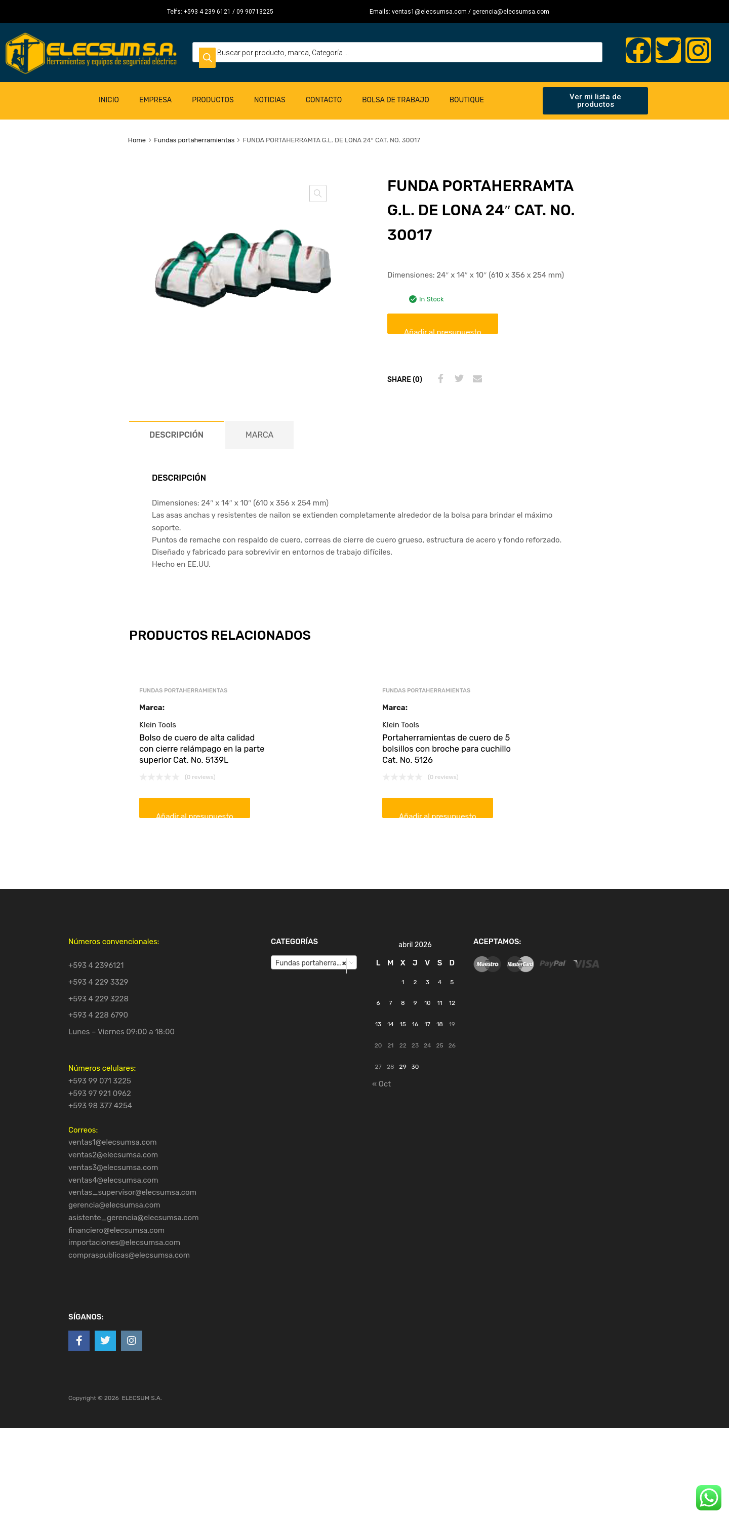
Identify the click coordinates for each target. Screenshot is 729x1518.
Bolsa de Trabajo (395, 100)
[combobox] (314, 962)
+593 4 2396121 (96, 965)
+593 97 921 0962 (99, 1093)
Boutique (467, 100)
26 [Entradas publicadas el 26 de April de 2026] (452, 1045)
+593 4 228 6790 (98, 1015)
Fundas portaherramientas (194, 140)
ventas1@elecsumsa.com (112, 1142)
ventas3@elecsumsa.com (113, 1167)
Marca (259, 435)
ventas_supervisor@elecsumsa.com (132, 1192)
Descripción (176, 435)
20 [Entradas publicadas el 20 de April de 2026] (378, 1045)
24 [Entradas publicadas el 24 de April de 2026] (427, 1045)
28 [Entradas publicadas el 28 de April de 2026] (390, 1066)
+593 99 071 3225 (99, 1080)
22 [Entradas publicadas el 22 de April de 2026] (403, 1045)
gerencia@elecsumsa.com (114, 1205)
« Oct (381, 1083)
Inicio (109, 100)
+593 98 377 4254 (100, 1105)
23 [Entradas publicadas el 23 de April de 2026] (415, 1045)
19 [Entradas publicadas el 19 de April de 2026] (452, 1024)
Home (137, 140)
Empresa (155, 100)
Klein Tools (157, 724)
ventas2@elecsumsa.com (113, 1154)
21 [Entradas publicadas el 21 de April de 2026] (390, 1045)
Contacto (324, 100)
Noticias (270, 100)
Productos (213, 100)
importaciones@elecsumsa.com (124, 1242)
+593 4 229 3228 (98, 998)
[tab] (176, 435)
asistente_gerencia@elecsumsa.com (133, 1217)
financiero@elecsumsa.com (116, 1230)
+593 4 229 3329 (98, 982)
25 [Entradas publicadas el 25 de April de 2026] (439, 1045)
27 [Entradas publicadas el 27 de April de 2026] (378, 1066)
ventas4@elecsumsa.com (113, 1180)
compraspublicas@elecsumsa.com (129, 1255)
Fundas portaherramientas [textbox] (315, 963)
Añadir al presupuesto (442, 331)
